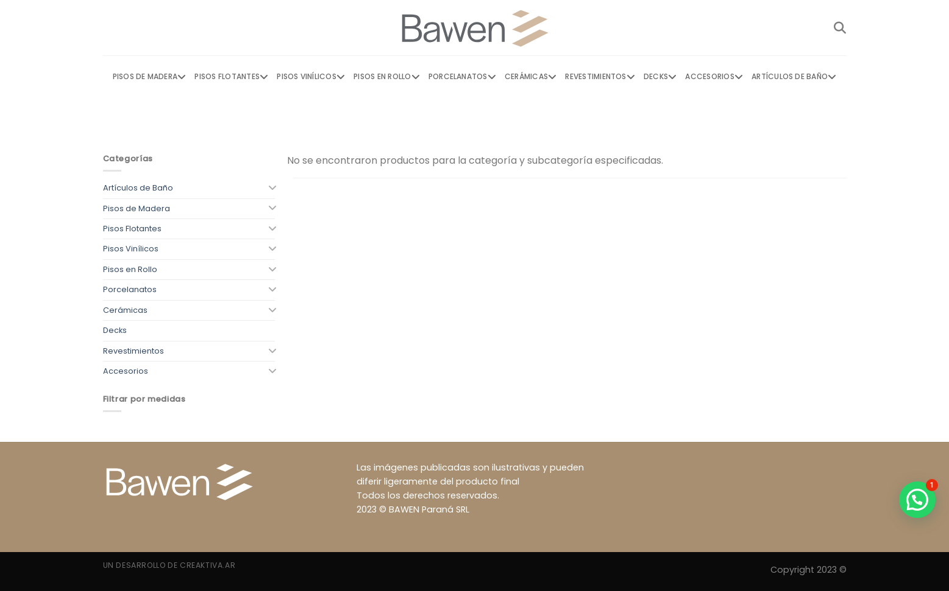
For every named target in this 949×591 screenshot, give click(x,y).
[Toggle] (271, 188)
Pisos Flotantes (231, 76)
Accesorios (714, 76)
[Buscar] (840, 28)
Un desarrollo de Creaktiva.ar (169, 565)
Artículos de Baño (794, 76)
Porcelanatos (462, 76)
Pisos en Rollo (387, 76)
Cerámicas (530, 76)
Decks (660, 76)
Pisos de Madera (150, 76)
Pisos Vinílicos (311, 76)
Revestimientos (600, 76)
